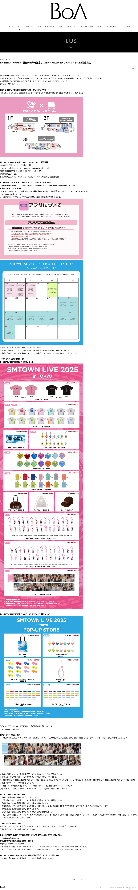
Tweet (133, 69)
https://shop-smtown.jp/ (9, 729)
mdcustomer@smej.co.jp (9, 838)
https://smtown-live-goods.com (12, 194)
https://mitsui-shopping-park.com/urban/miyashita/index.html (24, 168)
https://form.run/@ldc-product (12, 844)
